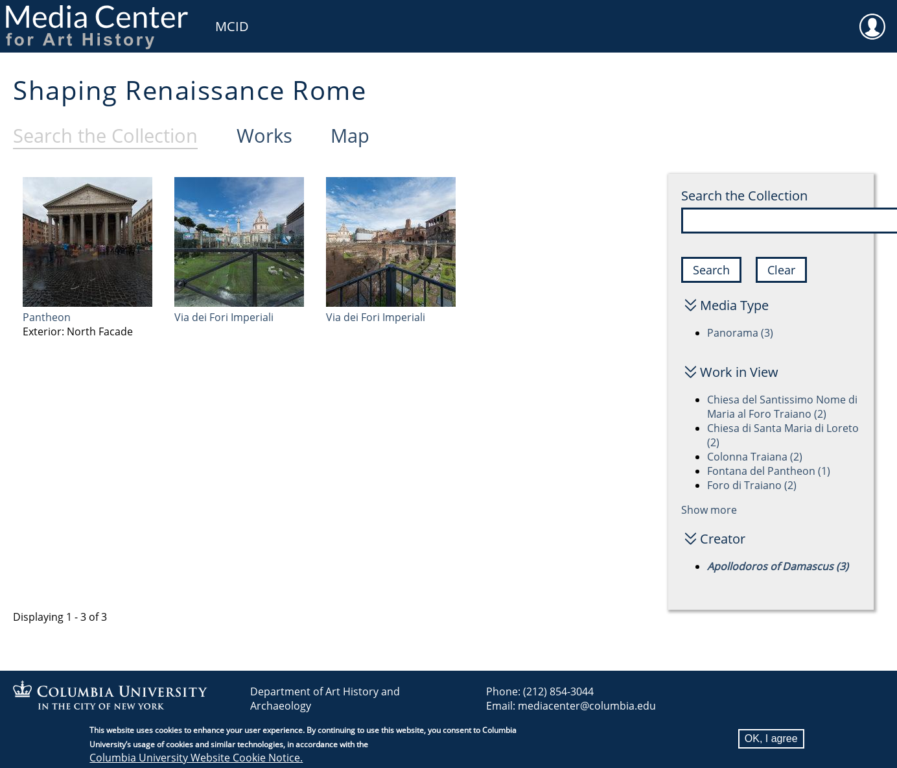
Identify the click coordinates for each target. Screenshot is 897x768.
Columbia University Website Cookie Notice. (196, 759)
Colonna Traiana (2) (754, 457)
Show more (709, 510)
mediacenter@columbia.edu (587, 706)
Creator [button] (722, 538)
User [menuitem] (872, 18)
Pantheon (47, 317)
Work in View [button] (739, 372)
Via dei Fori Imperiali (224, 317)
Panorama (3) (740, 333)
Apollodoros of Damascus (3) (777, 566)
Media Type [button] (734, 305)
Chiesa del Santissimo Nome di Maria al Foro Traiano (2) (782, 406)
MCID (232, 26)
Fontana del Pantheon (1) (768, 471)
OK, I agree (771, 740)
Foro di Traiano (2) (752, 485)
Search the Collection (744, 195)
